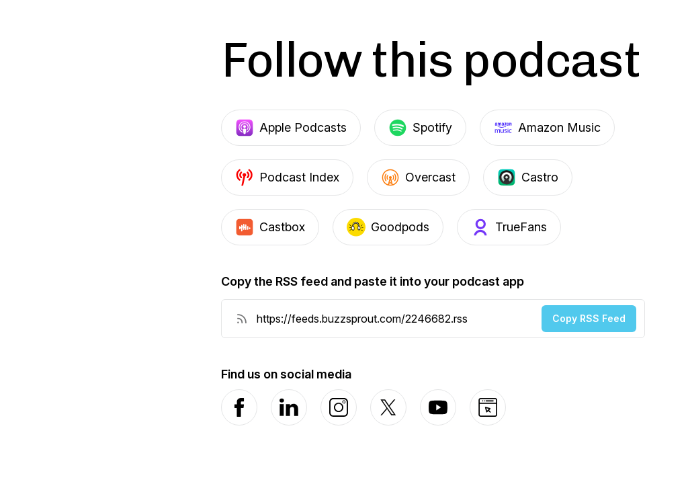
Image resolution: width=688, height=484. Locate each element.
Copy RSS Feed (589, 318)
